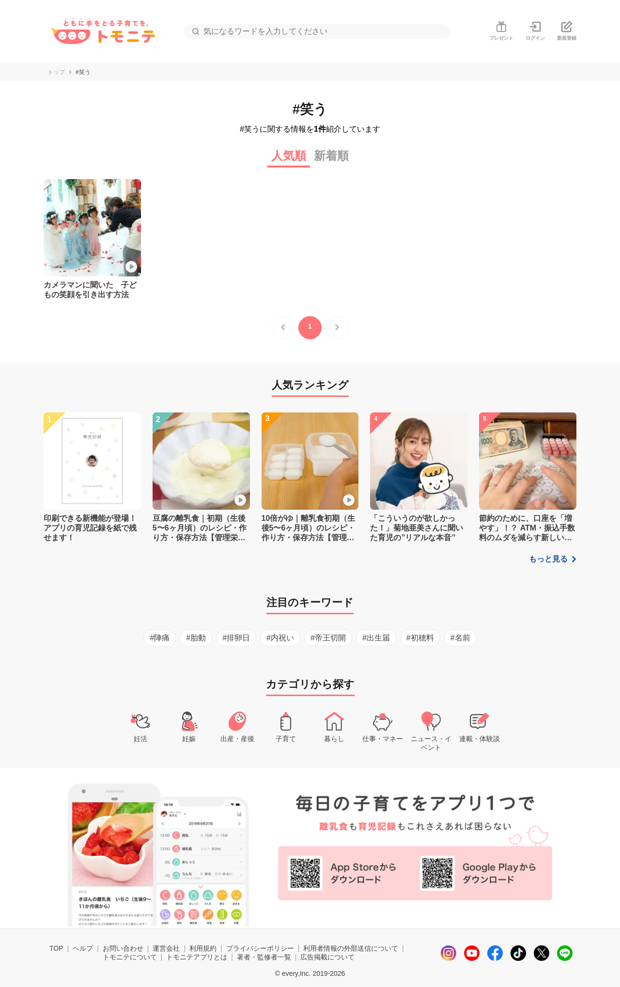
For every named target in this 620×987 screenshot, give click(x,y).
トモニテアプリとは (196, 957)
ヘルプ (83, 948)
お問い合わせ (123, 948)
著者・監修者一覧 (264, 957)
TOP (56, 948)
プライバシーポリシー (260, 948)
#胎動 (196, 638)
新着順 (331, 155)
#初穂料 (420, 638)
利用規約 (203, 948)
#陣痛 (160, 638)
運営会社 (166, 948)
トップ (56, 72)
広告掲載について (327, 957)
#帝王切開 (328, 638)
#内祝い (280, 638)
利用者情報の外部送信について (350, 948)
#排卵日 (236, 638)
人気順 (288, 155)
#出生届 (376, 638)
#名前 (460, 638)
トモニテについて (130, 957)
